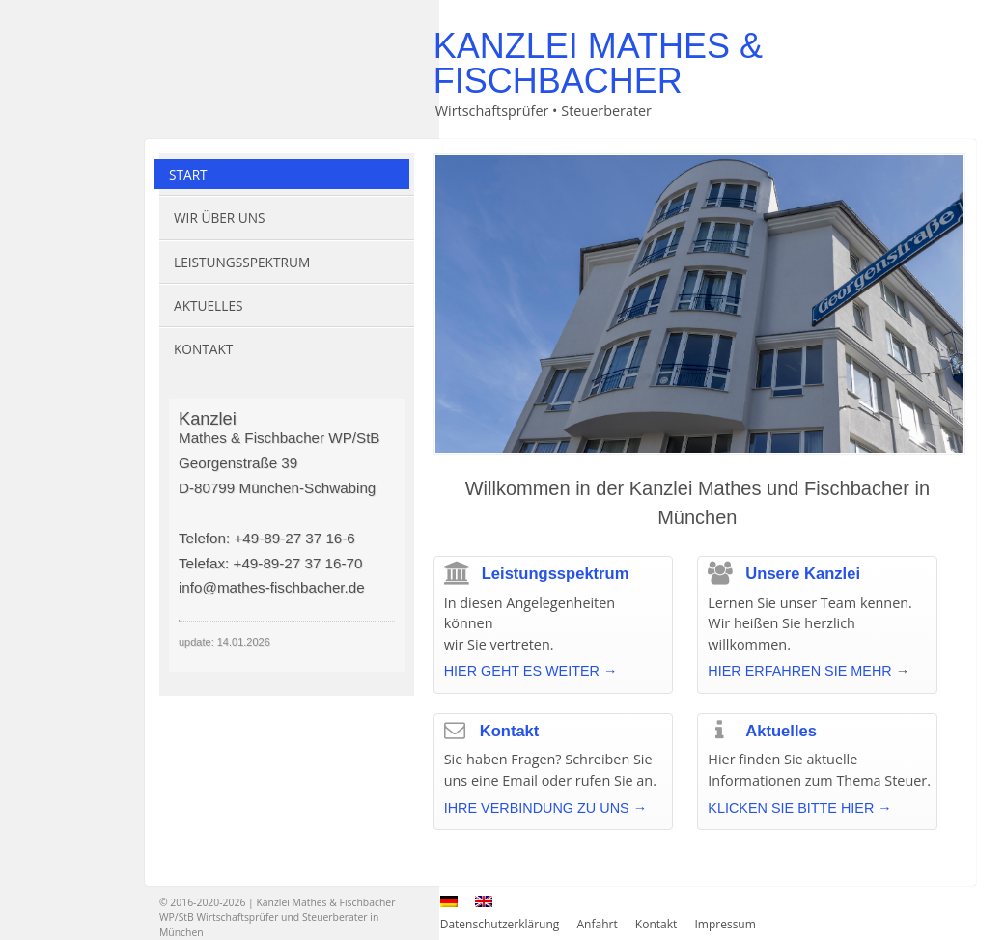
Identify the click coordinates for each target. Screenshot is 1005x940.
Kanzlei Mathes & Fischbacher (598, 63)
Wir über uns (219, 217)
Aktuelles (208, 305)
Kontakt (203, 349)
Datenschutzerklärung (500, 924)
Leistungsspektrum (242, 262)
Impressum (724, 924)
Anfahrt (597, 924)
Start (188, 174)
